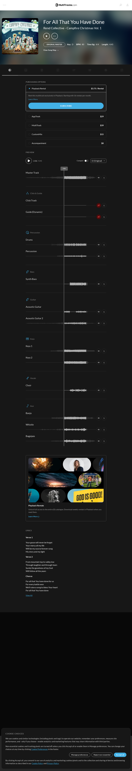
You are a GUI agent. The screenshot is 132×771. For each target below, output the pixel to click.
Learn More (33, 99)
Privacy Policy (53, 763)
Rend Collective (53, 28)
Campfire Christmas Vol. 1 (84, 28)
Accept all (120, 755)
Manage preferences (79, 755)
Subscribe (66, 106)
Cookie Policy (37, 763)
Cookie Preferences (39, 749)
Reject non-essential (102, 755)
